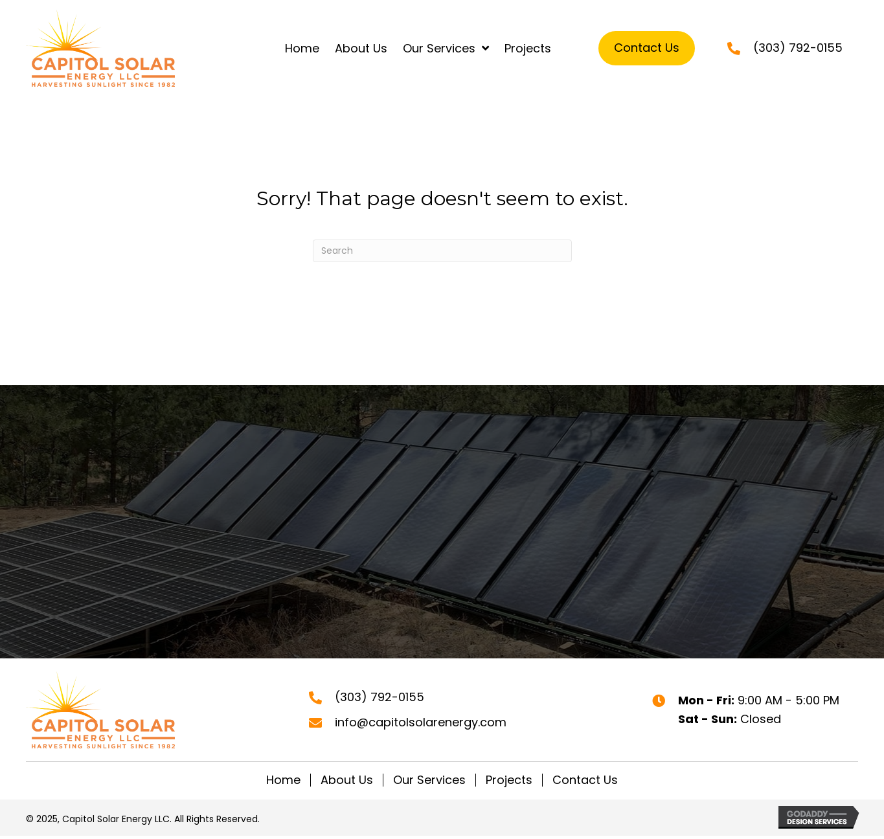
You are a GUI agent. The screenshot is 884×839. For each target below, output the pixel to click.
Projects (509, 780)
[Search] (442, 251)
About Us (347, 780)
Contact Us (585, 780)
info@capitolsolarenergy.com (420, 722)
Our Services (429, 780)
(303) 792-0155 (798, 47)
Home (283, 780)
